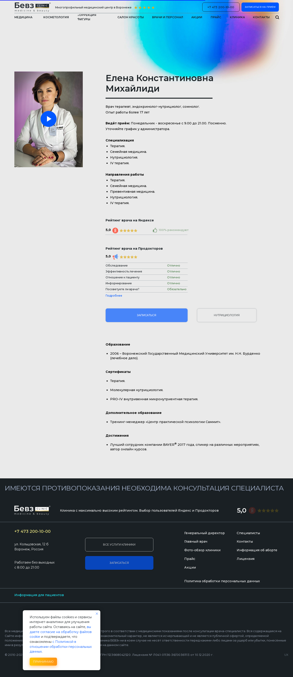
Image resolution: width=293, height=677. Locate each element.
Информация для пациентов (39, 595)
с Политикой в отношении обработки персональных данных (61, 647)
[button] (237, 17)
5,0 (241, 510)
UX (286, 654)
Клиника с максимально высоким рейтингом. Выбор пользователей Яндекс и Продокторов (139, 510)
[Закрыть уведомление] (97, 613)
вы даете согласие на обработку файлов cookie (61, 632)
